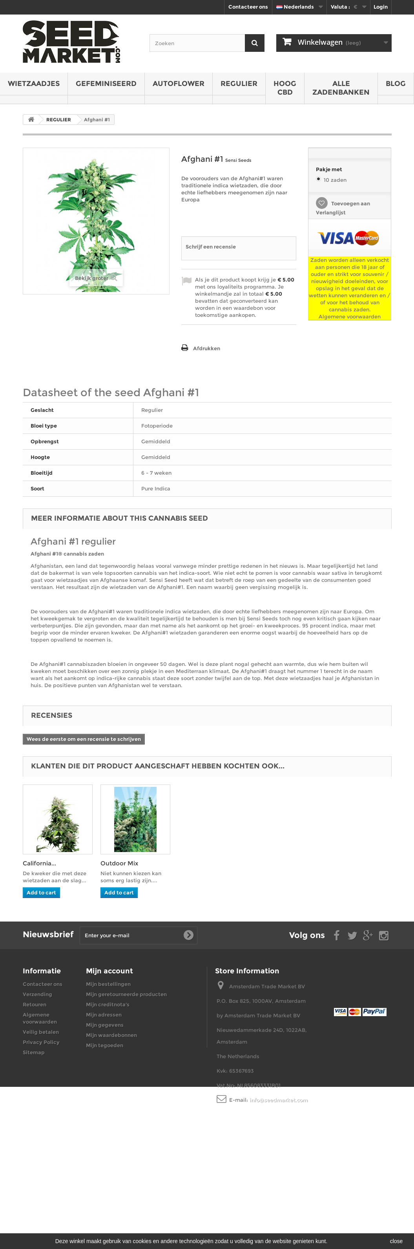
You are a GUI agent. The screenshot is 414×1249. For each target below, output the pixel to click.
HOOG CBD (285, 88)
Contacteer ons (248, 7)
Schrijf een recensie (211, 246)
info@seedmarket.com (279, 1100)
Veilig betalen (41, 1032)
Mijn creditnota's (107, 1004)
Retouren (34, 1004)
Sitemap (34, 1052)
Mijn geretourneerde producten (126, 994)
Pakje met (329, 169)
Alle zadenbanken (341, 88)
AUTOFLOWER (178, 83)
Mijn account (109, 971)
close (396, 1241)
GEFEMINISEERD (106, 83)
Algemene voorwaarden (350, 316)
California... (39, 863)
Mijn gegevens (105, 1025)
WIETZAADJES (34, 83)
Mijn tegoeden (104, 1045)
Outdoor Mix (119, 863)
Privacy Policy (41, 1042)
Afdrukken (206, 348)
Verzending (37, 994)
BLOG (396, 83)
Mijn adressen (104, 1014)
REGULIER (239, 83)
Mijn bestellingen (108, 984)
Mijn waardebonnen (111, 1035)
